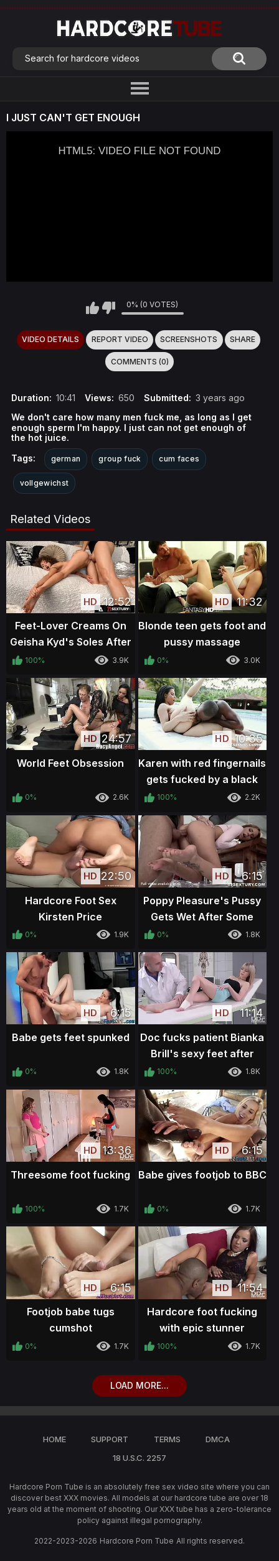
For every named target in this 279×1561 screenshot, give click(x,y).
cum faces (179, 458)
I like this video (92, 308)
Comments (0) (140, 361)
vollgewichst (44, 483)
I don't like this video (108, 308)
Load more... (139, 1385)
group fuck (119, 458)
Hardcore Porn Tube (137, 1540)
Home (54, 1439)
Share (242, 339)
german (66, 458)
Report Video (120, 339)
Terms (167, 1439)
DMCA (218, 1439)
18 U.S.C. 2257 (139, 1458)
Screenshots (188, 339)
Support (109, 1439)
